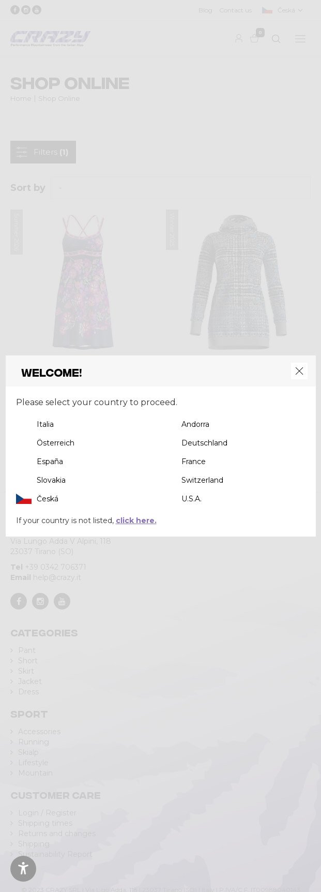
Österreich (55, 443)
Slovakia (51, 480)
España (50, 461)
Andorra (195, 424)
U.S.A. (191, 498)
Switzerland (202, 480)
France (193, 461)
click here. (136, 520)
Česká (47, 498)
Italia (45, 424)
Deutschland (204, 443)
